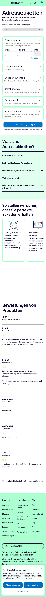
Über (34, 505)
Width (7, 50)
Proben (5, 527)
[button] (4, 3)
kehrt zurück (21, 528)
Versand (20, 512)
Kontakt (34, 518)
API (33, 527)
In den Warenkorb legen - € (23, 124)
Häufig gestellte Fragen (22, 506)
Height (22, 50)
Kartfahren (36, 531)
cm (37, 53)
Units (36, 50)
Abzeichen (6, 518)
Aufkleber (5, 505)
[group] (23, 316)
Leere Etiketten (7, 523)
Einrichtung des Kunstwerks (22, 517)
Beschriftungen (7, 510)
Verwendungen (8, 531)
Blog (33, 523)
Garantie (35, 510)
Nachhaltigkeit (37, 514)
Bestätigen (35, 58)
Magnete (5, 514)
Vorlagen (20, 523)
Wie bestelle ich (22, 532)
